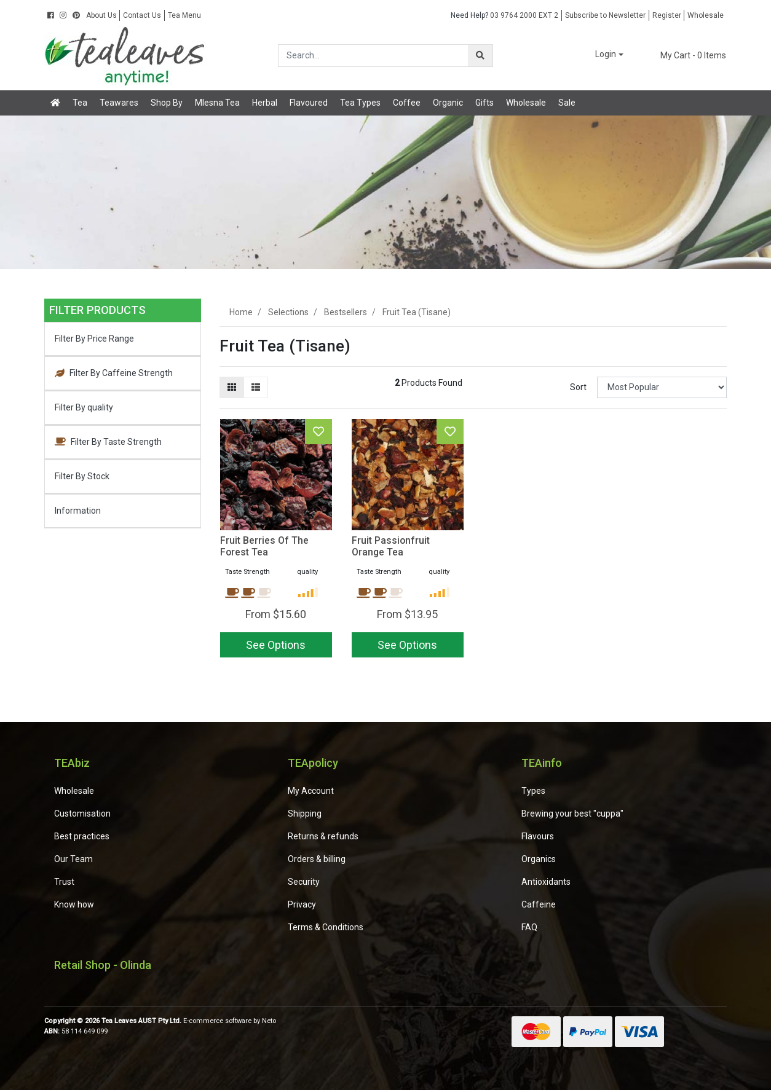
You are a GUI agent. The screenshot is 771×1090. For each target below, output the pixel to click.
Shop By (167, 103)
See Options (276, 644)
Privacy (302, 904)
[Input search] (374, 55)
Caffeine (538, 904)
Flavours (537, 836)
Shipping (305, 813)
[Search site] (480, 55)
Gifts (484, 103)
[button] (600, 55)
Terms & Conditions (325, 927)
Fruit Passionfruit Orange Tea (391, 546)
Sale (566, 103)
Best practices (81, 836)
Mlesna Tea (217, 103)
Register (666, 15)
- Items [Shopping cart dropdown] (686, 55)
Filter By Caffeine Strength (114, 373)
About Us (101, 15)
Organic (448, 103)
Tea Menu (184, 15)
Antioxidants (546, 882)
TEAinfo (541, 762)
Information (78, 511)
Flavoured (309, 103)
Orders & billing (317, 859)
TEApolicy (313, 762)
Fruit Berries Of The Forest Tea (264, 546)
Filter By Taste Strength (108, 442)
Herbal (264, 103)
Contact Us (142, 15)
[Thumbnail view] (231, 387)
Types (533, 791)
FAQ (529, 927)
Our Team (73, 859)
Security (304, 882)
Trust (64, 882)
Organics (538, 859)
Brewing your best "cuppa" (572, 813)
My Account (311, 791)
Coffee (407, 103)
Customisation (82, 813)
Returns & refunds (323, 836)
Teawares (119, 103)
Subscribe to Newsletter (605, 15)
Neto (269, 1021)
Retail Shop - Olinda (102, 965)
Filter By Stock (82, 476)
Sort (578, 387)
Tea (80, 103)
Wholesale (705, 15)
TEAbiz (72, 762)
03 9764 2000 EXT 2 (504, 15)
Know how (74, 904)
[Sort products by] (662, 387)
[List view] (255, 387)
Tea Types (360, 103)
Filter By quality (84, 407)
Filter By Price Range (94, 338)
